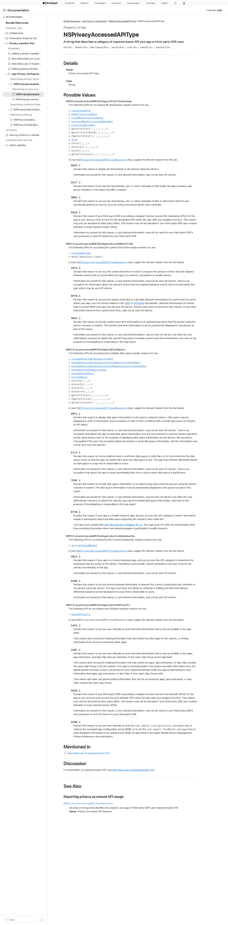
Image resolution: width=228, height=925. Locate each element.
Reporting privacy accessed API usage (121, 804)
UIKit (165, 303)
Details (98, 63)
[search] (35, 920)
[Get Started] (69, 3)
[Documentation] (133, 3)
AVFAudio (176, 303)
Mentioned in (104, 754)
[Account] (184, 3)
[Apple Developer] (51, 3)
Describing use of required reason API (113, 760)
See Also (99, 793)
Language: (211, 10)
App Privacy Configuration (121, 21)
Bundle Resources (99, 21)
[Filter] (36, 920)
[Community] (116, 3)
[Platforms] (84, 3)
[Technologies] (100, 3)
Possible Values (107, 95)
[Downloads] (150, 3)
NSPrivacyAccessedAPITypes (149, 21)
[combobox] (36, 920)
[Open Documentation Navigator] (4, 10)
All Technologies (12, 17)
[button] (175, 3)
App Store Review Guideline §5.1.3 (150, 528)
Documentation (18, 10)
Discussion (102, 770)
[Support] (164, 3)
